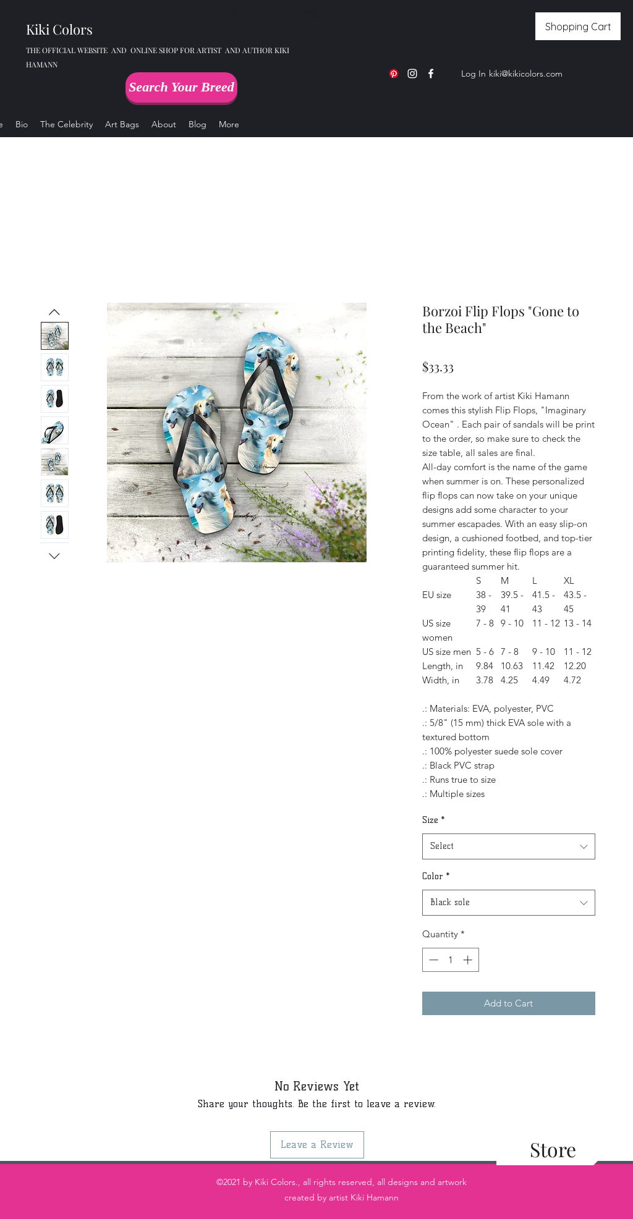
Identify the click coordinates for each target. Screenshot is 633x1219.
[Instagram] (412, 73)
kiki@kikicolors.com (526, 73)
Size (433, 820)
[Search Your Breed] (181, 87)
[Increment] (469, 959)
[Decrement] (432, 959)
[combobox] (508, 846)
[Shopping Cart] (578, 26)
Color (435, 876)
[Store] (552, 1149)
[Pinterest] (394, 73)
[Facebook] (431, 73)
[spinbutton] (450, 959)
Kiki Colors (59, 29)
